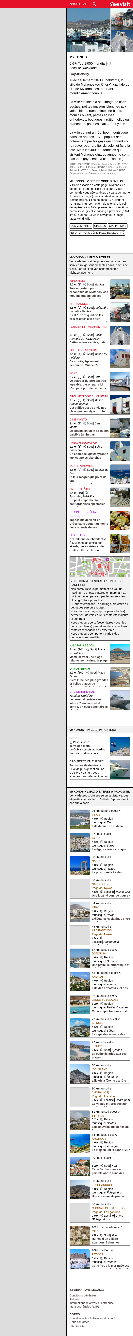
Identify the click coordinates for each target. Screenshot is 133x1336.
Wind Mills (78, 280)
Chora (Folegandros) (108, 1208)
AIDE (86, 4)
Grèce (74, 738)
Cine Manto (78, 419)
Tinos (96, 814)
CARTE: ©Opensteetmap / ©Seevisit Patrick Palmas (98, 172)
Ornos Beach (80, 668)
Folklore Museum (83, 350)
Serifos (98, 1115)
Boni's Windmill (81, 465)
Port (73, 373)
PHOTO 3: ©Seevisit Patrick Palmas (97, 170)
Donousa (99, 953)
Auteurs (74, 1299)
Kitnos (97, 1046)
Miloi (95, 1231)
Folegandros (102, 1185)
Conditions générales (83, 1295)
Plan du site (77, 1325)
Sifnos (97, 1022)
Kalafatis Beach (82, 645)
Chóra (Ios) (100, 1092)
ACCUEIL (75, 4)
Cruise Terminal (82, 691)
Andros (98, 976)
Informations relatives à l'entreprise (92, 1303)
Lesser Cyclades (105, 999)
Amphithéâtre (80, 488)
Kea (94, 1161)
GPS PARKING (118, 225)
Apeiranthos (102, 930)
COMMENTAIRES (81, 225)
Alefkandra (79, 303)
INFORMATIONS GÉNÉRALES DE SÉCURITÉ (98, 232)
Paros (96, 907)
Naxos (97, 861)
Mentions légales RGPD (85, 1306)
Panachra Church (83, 442)
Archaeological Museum (89, 396)
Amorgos (99, 1138)
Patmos (97, 1254)
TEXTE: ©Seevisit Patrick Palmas (100, 164)
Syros (97, 837)
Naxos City (100, 884)
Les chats (77, 535)
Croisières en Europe (87, 761)
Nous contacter (79, 1322)
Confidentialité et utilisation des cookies (95, 1318)
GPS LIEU (100, 225)
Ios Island (100, 1069)
